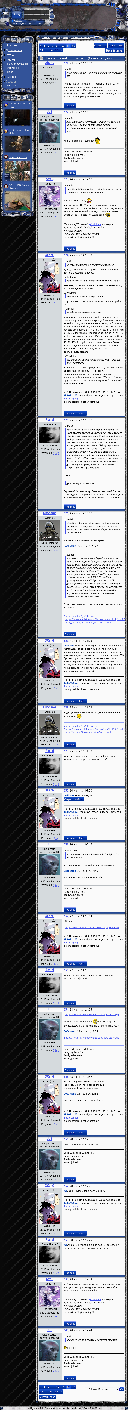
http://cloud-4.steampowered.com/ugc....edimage (92, 1014)
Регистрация (18, 23)
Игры (65, 37)
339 (66, 1279)
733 (56, 550)
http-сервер (72, 398)
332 (66, 916)
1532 (56, 216)
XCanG (49, 255)
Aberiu (49, 63)
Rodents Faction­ (18, 157)
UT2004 (11, 85)
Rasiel (49, 419)
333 (66, 970)
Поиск (10, 71)
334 (66, 1009)
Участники (13, 67)
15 (57, 45)
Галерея (11, 77)
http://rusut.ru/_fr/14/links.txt (81, 616)
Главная (46, 37)
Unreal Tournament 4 (82, 37)
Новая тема (115, 45)
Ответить (100, 45)
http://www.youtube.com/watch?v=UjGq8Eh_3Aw (92, 927)
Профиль (70, 105)
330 (66, 790)
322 (66, 112)
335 (66, 1077)
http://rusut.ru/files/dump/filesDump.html (88, 622)
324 (66, 255)
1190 (56, 452)
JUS (49, 112)
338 (66, 1240)
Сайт (81, 413)
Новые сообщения (17, 63)
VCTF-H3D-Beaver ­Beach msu (19, 186)
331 (66, 844)
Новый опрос (114, 51)
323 (66, 179)
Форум (10, 60)
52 (56, 82)
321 (66, 63)
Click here (95, 224)
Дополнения (14, 50)
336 (66, 1139)
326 (66, 513)
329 (66, 751)
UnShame (49, 513)
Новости (11, 45)
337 (66, 1186)
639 (56, 302)
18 (73, 45)
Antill (49, 179)
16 (62, 45)
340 (66, 1330)
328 (66, 707)
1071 (56, 152)
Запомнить (17, 21)
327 (66, 641)
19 (41, 50)
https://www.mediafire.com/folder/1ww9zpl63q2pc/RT (95, 619)
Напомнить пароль (33, 23)
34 (51, 50)
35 (56, 50)
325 (66, 420)
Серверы (11, 81)
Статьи (10, 55)
